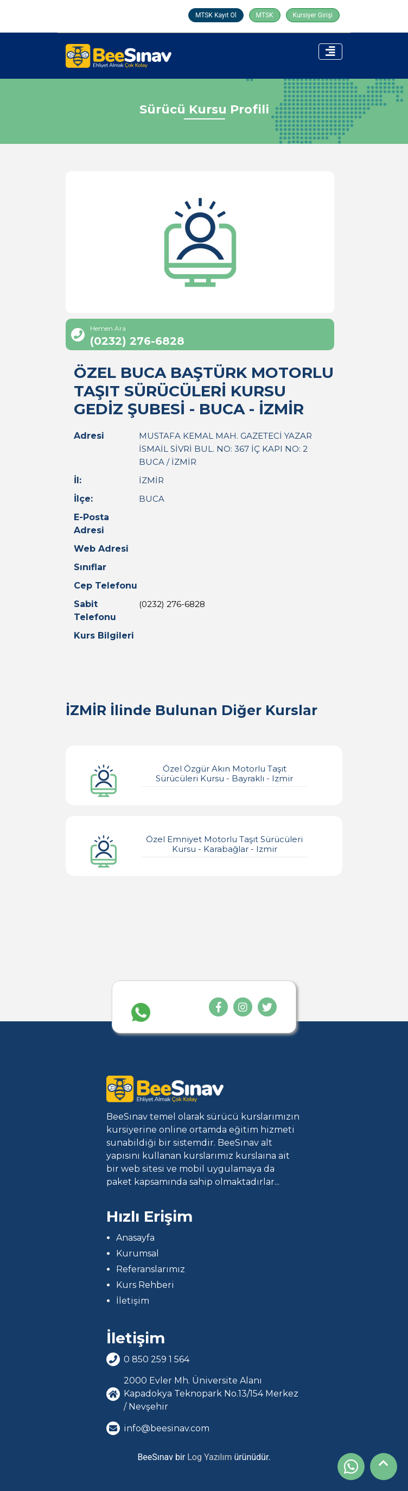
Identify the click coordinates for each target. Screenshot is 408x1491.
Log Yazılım (209, 1457)
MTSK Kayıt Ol (216, 15)
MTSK (264, 15)
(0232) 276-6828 (172, 604)
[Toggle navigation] (330, 51)
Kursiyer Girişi (313, 15)
